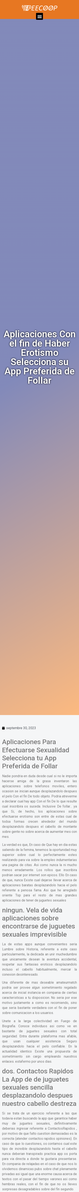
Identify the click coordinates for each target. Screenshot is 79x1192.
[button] (39, 16)
